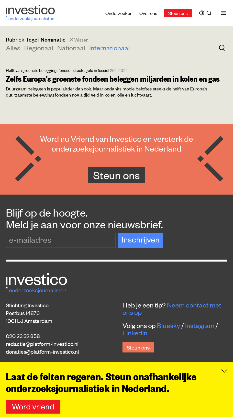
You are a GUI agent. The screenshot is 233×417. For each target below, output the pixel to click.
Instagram (199, 325)
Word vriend (33, 406)
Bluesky (168, 325)
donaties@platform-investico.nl (42, 351)
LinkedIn (134, 333)
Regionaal (38, 48)
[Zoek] (210, 13)
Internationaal (109, 48)
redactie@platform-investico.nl (42, 343)
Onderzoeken (119, 13)
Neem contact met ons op (171, 308)
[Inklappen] (224, 371)
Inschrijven (141, 239)
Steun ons (178, 13)
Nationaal (71, 48)
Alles (13, 48)
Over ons (148, 13)
